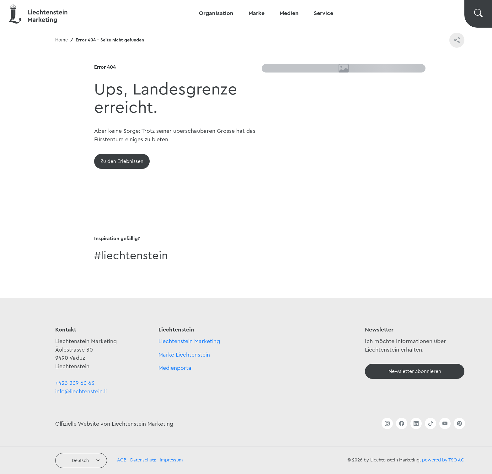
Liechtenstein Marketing (189, 341)
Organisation (216, 13)
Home (61, 40)
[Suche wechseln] (478, 14)
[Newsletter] (414, 371)
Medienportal (175, 368)
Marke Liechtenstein (184, 355)
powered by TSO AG (443, 460)
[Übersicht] (122, 161)
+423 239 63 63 (74, 383)
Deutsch (80, 460)
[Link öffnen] (387, 423)
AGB (121, 460)
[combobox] (81, 460)
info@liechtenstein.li (81, 391)
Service (323, 13)
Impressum (171, 460)
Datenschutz (143, 460)
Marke (257, 13)
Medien (289, 13)
